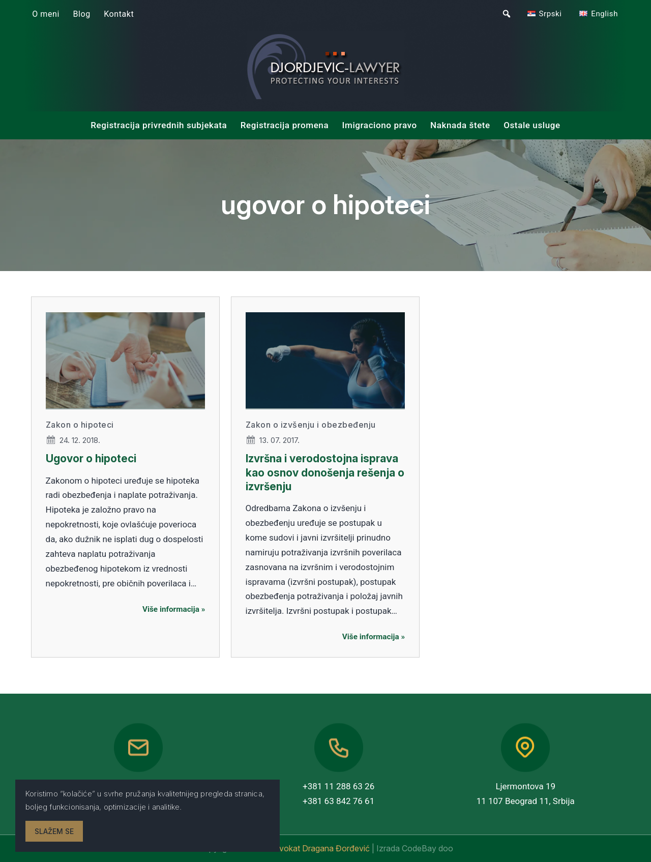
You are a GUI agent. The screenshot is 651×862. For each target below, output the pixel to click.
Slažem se (54, 831)
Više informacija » (173, 609)
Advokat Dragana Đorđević (320, 848)
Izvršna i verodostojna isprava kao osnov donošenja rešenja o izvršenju (325, 472)
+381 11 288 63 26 (338, 786)
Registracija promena (285, 125)
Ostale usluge (532, 125)
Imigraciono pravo (379, 125)
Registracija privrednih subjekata (159, 125)
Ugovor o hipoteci (91, 458)
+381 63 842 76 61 (338, 801)
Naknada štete (460, 125)
